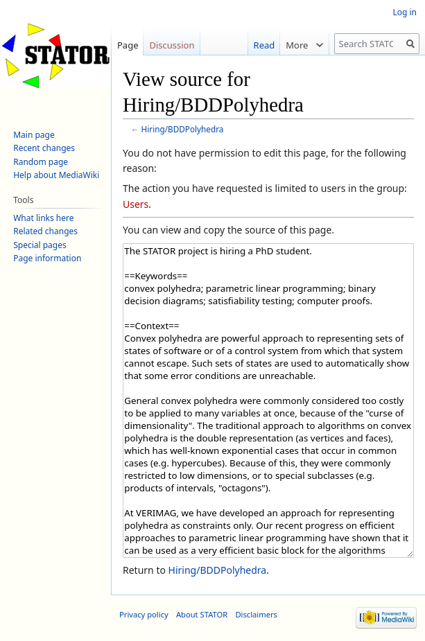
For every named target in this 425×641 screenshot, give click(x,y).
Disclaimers (256, 614)
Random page (40, 162)
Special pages (40, 245)
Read (259, 45)
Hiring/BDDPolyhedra (182, 128)
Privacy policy (143, 614)
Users (135, 204)
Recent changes (44, 148)
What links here (43, 218)
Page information (47, 258)
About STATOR (201, 614)
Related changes (45, 231)
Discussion (171, 45)
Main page (34, 135)
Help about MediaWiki (56, 175)
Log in (404, 12)
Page (128, 45)
